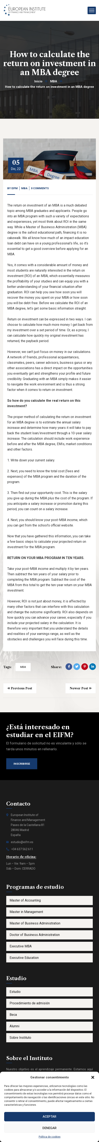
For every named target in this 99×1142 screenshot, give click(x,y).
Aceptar (49, 1116)
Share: (56, 667)
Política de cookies (50, 1136)
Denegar (49, 1128)
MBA (53, 81)
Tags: (7, 667)
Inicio (38, 81)
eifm (14, 188)
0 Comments (40, 188)
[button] (93, 1077)
